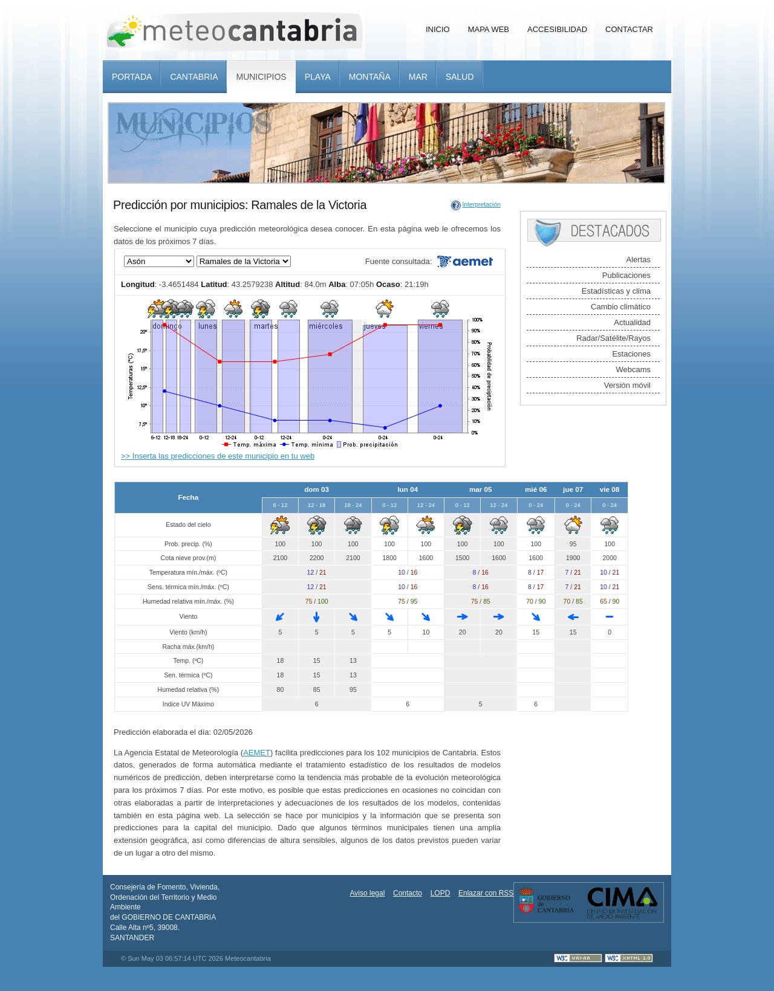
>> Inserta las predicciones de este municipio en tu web (217, 455)
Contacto (407, 893)
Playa (318, 77)
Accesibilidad (557, 29)
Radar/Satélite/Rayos (613, 338)
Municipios (261, 77)
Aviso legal (367, 893)
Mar (418, 77)
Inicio (438, 29)
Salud (460, 77)
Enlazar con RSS (485, 893)
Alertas (638, 259)
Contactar (629, 29)
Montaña (370, 77)
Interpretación (481, 204)
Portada (132, 77)
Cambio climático (621, 306)
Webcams (633, 369)
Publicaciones (626, 275)
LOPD (440, 893)
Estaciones (631, 353)
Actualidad (632, 322)
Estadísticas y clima (616, 290)
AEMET (256, 752)
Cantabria (194, 77)
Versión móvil (627, 385)
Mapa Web (488, 29)
